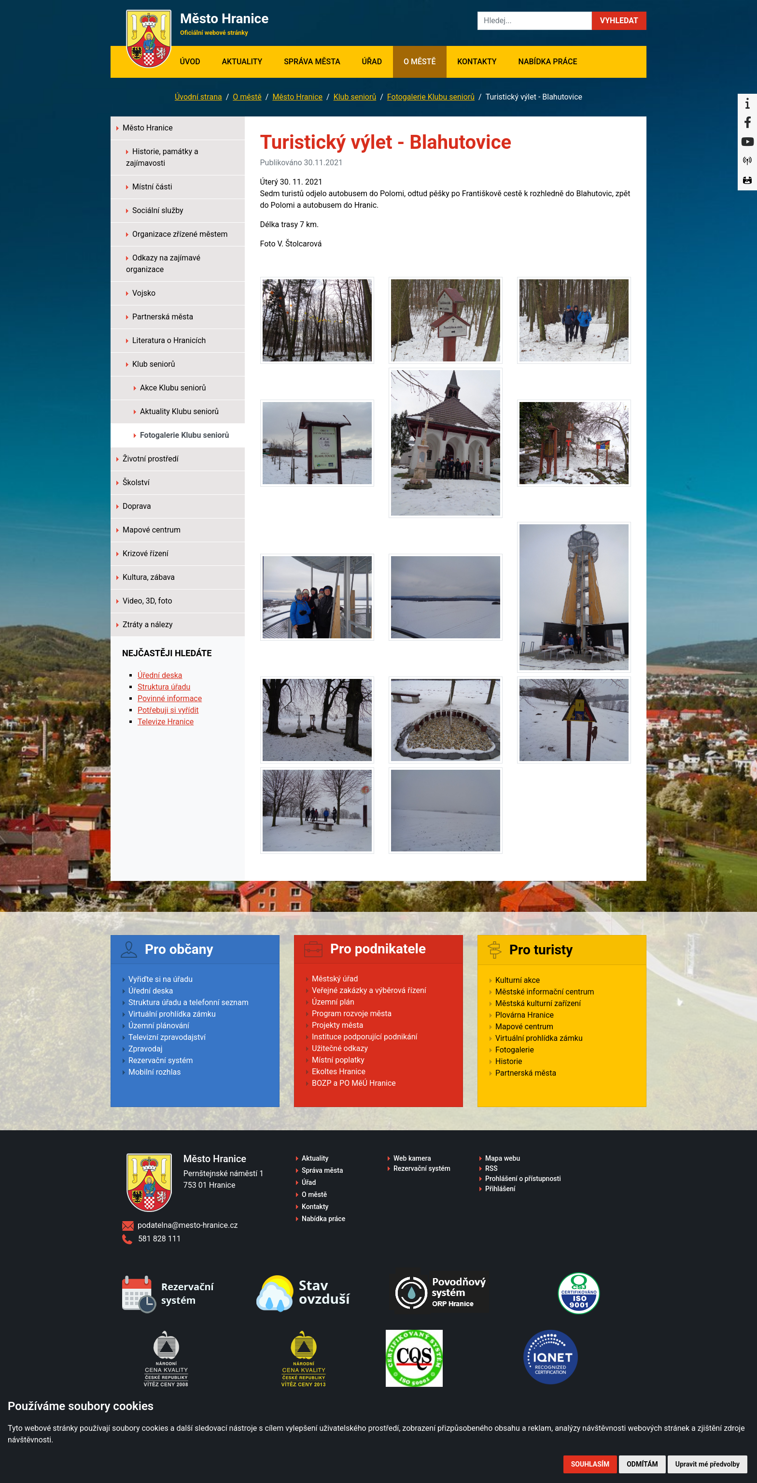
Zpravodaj (145, 1048)
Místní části (149, 186)
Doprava (133, 506)
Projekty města (337, 1025)
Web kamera (412, 1158)
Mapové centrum (148, 529)
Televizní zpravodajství (167, 1037)
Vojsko (140, 293)
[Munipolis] (747, 161)
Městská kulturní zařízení (538, 1003)
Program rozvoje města (352, 1013)
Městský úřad (335, 978)
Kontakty (476, 61)
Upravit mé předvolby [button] (707, 1464)
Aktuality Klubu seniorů (176, 411)
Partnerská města (159, 316)
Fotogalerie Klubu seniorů (431, 96)
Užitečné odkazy (340, 1048)
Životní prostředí (147, 458)
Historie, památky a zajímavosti (162, 157)
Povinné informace (170, 698)
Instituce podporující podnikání (365, 1036)
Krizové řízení (142, 553)
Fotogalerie (514, 1049)
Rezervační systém (160, 1060)
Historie (508, 1061)
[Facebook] (747, 122)
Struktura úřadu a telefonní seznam (188, 1002)
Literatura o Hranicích (166, 340)
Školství (133, 482)
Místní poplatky (338, 1060)
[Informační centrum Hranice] (747, 103)
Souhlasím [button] (590, 1464)
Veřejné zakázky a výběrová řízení (369, 990)
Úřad (372, 61)
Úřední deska (160, 675)
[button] (619, 21)
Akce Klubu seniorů (170, 387)
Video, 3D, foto (144, 600)
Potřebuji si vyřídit (168, 710)
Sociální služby (154, 210)
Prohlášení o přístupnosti (523, 1178)
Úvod (195, 61)
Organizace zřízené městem (177, 234)
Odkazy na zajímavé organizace (163, 263)
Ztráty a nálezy (144, 624)
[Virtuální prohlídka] (747, 180)
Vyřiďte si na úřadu (160, 979)
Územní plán (333, 1002)
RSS (491, 1168)
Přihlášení (500, 1189)
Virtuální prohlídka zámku (172, 1014)
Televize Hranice (166, 721)
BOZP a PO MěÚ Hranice (354, 1083)
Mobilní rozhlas (154, 1072)
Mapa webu (502, 1158)
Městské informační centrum (544, 991)
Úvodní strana (198, 96)
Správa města (312, 61)
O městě (420, 61)
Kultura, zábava (145, 577)
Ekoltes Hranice (338, 1071)
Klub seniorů (355, 96)
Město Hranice (297, 96)
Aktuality (242, 61)
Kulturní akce (517, 980)
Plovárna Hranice (524, 1015)
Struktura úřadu (164, 686)
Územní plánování (158, 1025)
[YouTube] (747, 142)
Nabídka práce (547, 61)
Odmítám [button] (642, 1464)
